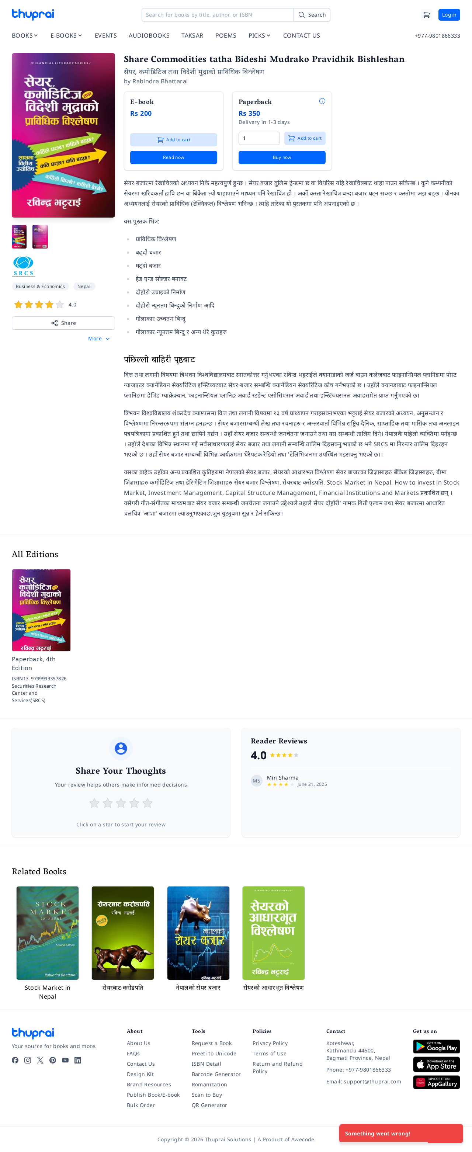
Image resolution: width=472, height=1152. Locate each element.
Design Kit (140, 1074)
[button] (99, 338)
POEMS (226, 35)
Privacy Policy (270, 1043)
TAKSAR (192, 35)
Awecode (303, 1139)
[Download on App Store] (436, 1064)
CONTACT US (301, 35)
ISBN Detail (206, 1063)
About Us (138, 1043)
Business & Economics (40, 286)
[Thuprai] (33, 15)
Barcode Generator (216, 1074)
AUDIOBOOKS (149, 35)
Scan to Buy (207, 1094)
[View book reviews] (63, 305)
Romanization (210, 1084)
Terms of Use (270, 1053)
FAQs (133, 1053)
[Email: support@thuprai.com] (363, 1081)
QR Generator (210, 1104)
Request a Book (212, 1043)
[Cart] (427, 15)
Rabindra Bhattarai (160, 81)
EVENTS (106, 35)
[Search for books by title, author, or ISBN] (236, 14)
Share (63, 323)
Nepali (84, 286)
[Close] (453, 1133)
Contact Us (141, 1063)
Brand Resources (149, 1084)
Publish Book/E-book (153, 1094)
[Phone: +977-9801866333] (363, 1069)
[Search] (312, 14)
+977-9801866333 (437, 35)
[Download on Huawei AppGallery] (436, 1082)
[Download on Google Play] (436, 1047)
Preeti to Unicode (214, 1053)
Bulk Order (141, 1104)
